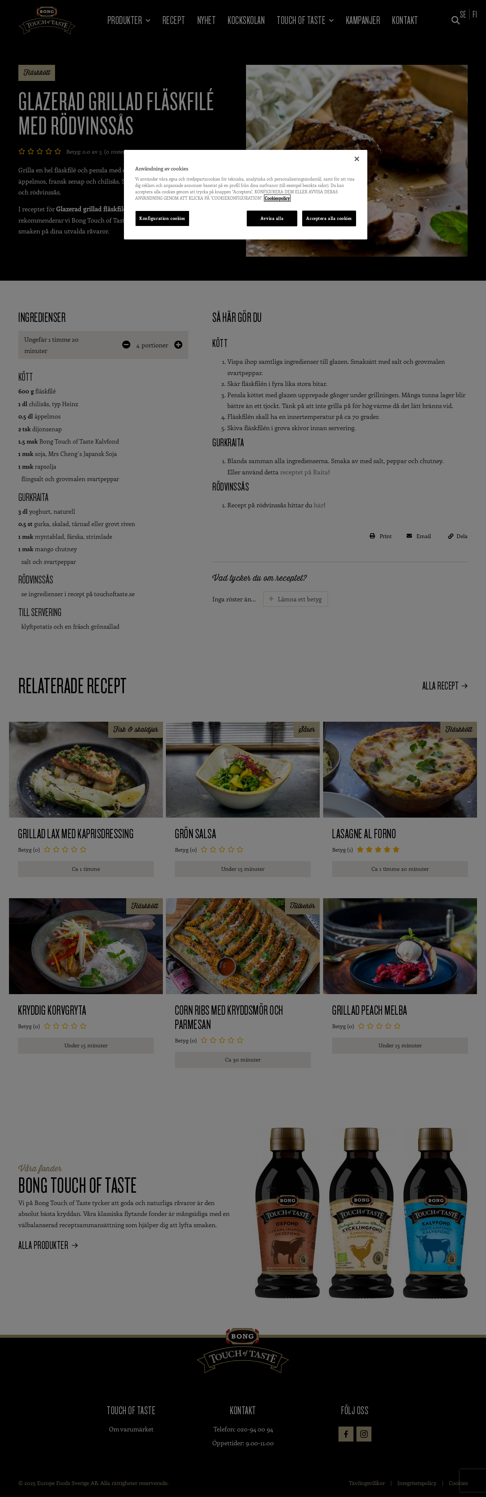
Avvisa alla (271, 218)
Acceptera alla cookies (329, 218)
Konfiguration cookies (162, 218)
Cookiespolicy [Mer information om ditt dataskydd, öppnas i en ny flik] (277, 198)
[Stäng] (357, 159)
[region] (245, 195)
